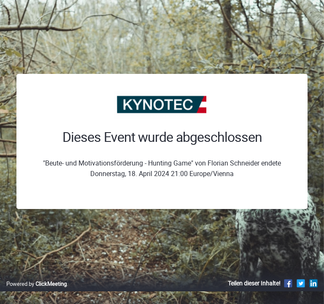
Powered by (36, 284)
